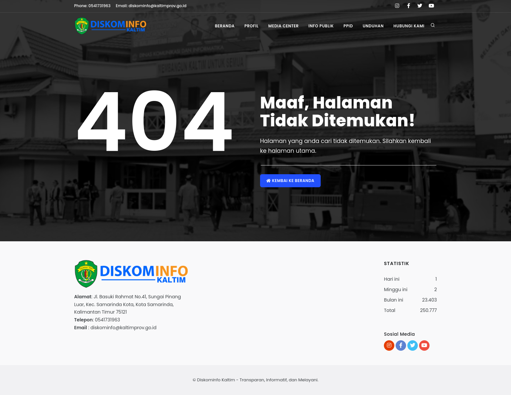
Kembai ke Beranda (290, 180)
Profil (251, 26)
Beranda (225, 26)
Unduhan (373, 26)
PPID (348, 26)
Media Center (283, 26)
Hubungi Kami (408, 26)
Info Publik (321, 26)
